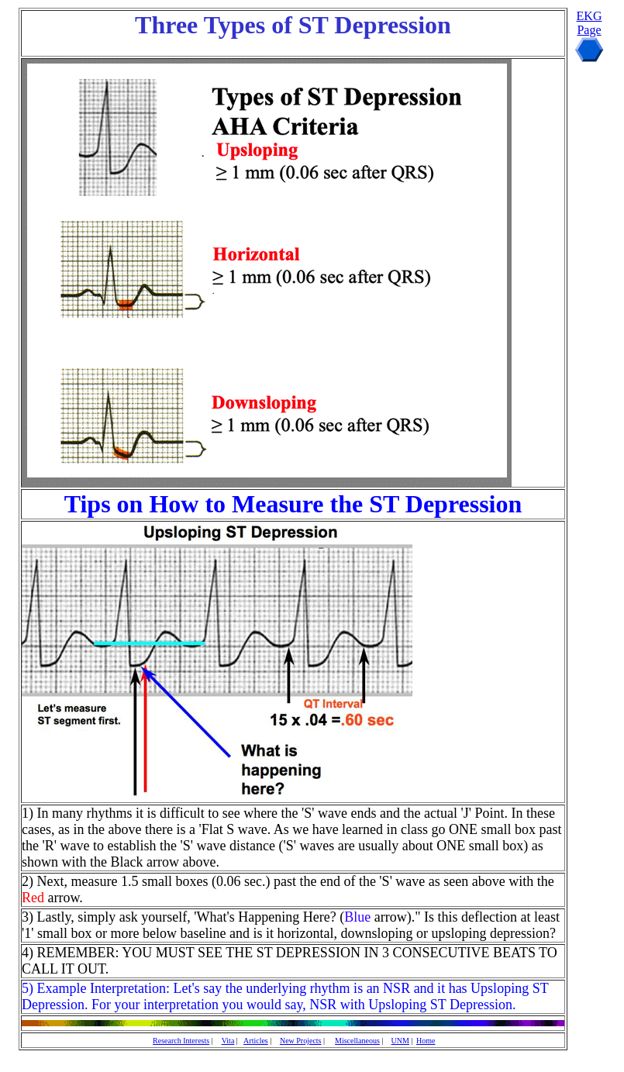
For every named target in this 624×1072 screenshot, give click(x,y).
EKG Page (589, 22)
